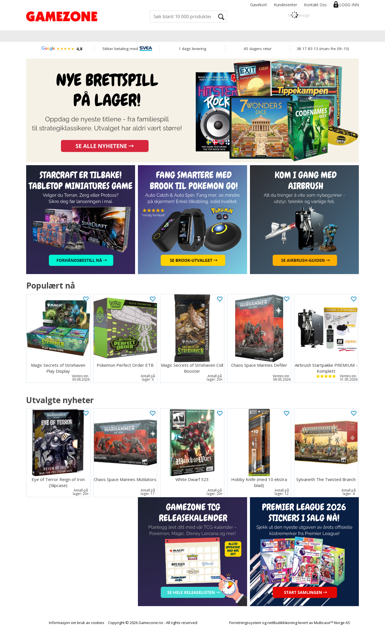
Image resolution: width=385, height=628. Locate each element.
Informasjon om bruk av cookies (76, 622)
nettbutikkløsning (282, 622)
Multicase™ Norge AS (332, 622)
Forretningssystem (245, 622)
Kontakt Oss (315, 4)
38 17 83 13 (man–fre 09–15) (323, 48)
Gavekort (258, 4)
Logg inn (349, 4)
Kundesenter (285, 4)
